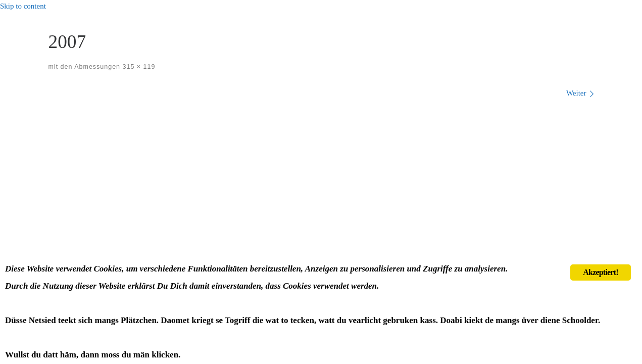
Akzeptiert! (600, 272)
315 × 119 (137, 66)
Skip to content (23, 6)
